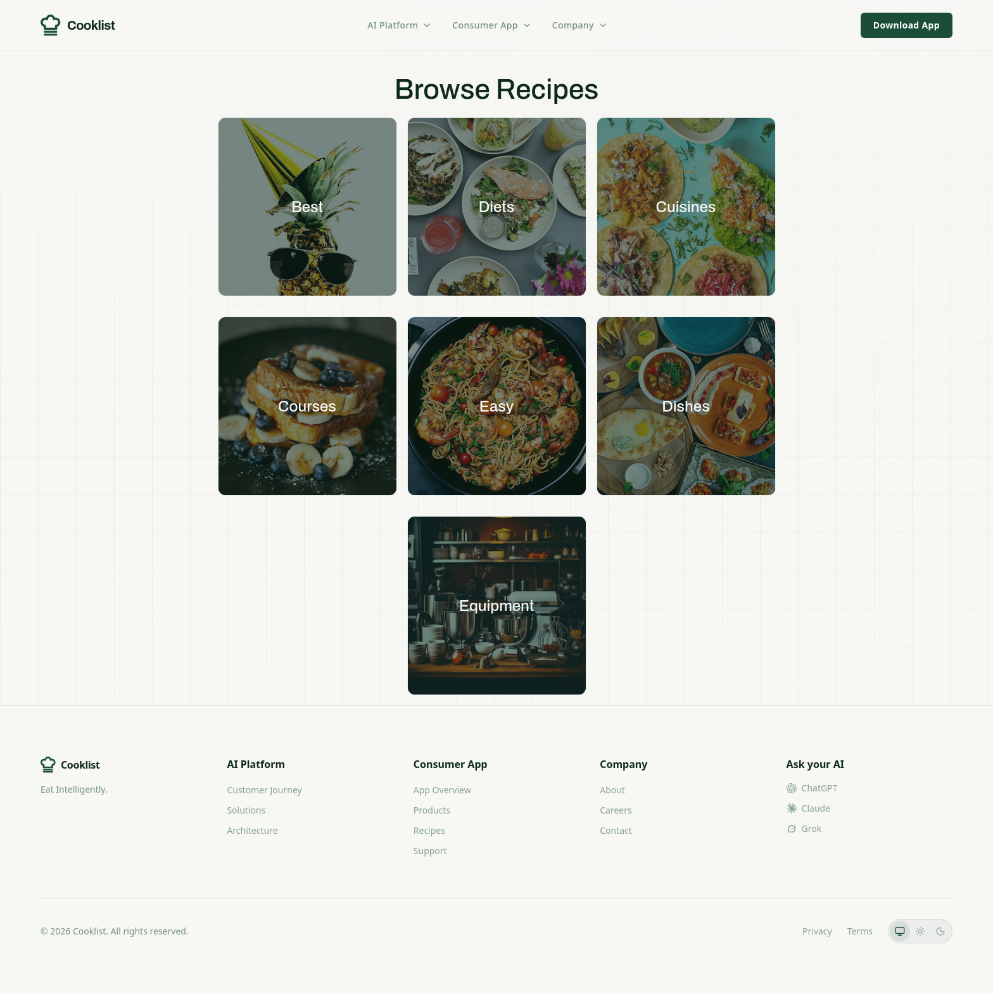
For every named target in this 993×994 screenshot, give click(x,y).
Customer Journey (264, 790)
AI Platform (399, 25)
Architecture (252, 830)
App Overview (442, 790)
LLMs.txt (769, 931)
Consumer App (491, 25)
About (612, 790)
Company (580, 25)
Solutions (246, 810)
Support (430, 851)
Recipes (429, 830)
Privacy (817, 931)
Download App (906, 25)
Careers (615, 810)
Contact (616, 830)
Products (432, 810)
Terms (860, 931)
